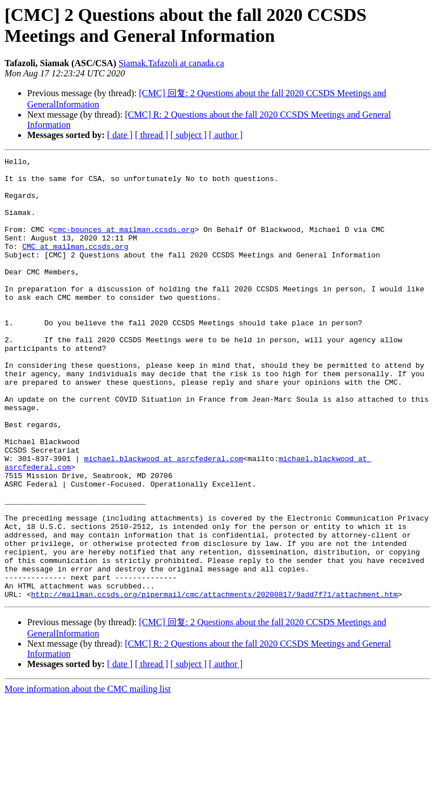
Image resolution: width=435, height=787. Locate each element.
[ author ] (226, 135)
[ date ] (120, 135)
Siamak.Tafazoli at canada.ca (171, 63)
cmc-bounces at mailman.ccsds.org (124, 244)
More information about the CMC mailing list (87, 777)
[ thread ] (151, 135)
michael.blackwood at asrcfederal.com (163, 519)
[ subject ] (188, 135)
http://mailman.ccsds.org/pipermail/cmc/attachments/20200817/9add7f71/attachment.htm (214, 682)
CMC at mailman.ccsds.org (75, 265)
